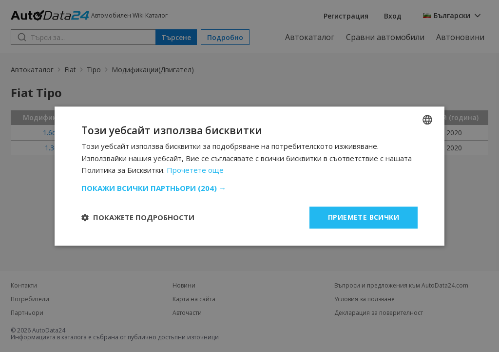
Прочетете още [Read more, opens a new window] (195, 170)
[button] (249, 188)
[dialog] (249, 176)
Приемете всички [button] (363, 217)
